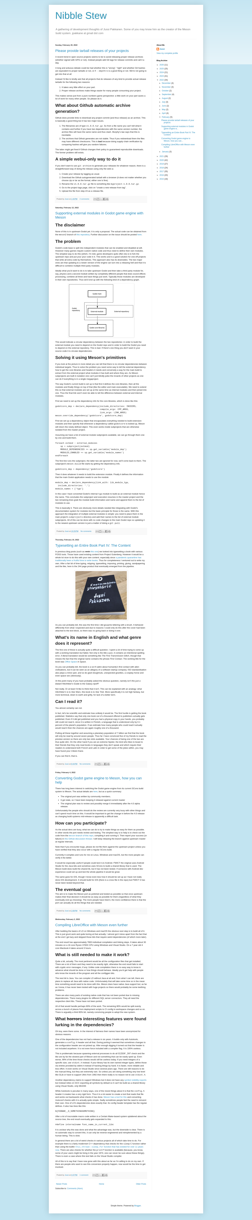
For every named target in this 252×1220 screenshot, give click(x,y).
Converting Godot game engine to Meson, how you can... (175, 139)
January (165, 152)
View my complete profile (167, 53)
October (165, 91)
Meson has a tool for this (115, 1097)
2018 (162, 168)
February (166, 117)
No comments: (86, 531)
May (164, 109)
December (166, 83)
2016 (162, 175)
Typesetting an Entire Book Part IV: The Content (92, 545)
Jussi (162, 49)
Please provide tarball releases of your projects (92, 51)
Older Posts (141, 1184)
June (164, 106)
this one (94, 551)
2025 (162, 69)
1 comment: (84, 1175)
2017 (162, 171)
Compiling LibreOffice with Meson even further (91, 925)
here (139, 234)
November (166, 87)
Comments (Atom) (75, 1188)
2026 (162, 65)
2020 (162, 160)
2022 (162, 80)
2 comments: (85, 199)
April (164, 113)
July (164, 102)
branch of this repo (81, 835)
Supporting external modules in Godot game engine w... (177, 127)
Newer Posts (61, 1184)
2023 (162, 76)
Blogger (137, 1206)
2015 (162, 179)
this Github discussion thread (78, 839)
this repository (83, 234)
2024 (162, 72)
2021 (162, 156)
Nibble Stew (81, 15)
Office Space (71, 661)
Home (101, 1184)
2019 (162, 164)
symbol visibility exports (135, 1080)
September (167, 94)
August (165, 98)
